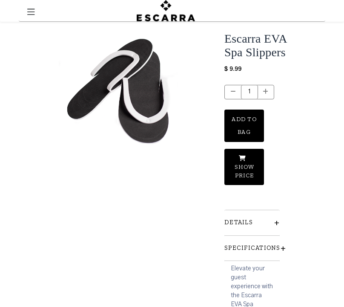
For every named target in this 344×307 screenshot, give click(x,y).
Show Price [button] (244, 167)
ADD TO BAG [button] (244, 126)
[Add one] (266, 92)
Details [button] (252, 222)
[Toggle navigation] (31, 11)
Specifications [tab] (252, 248)
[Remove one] (233, 92)
